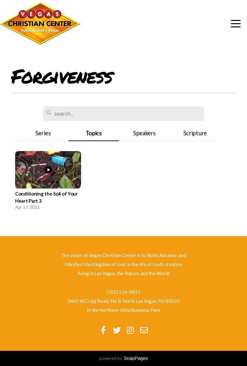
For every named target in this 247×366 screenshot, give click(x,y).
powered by (123, 358)
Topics (94, 133)
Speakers (144, 133)
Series (43, 133)
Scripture (195, 133)
